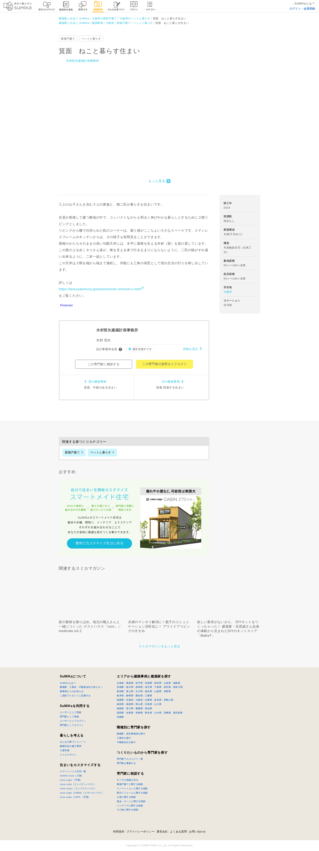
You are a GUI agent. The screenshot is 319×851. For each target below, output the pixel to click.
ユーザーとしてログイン (73, 721)
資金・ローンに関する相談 (131, 801)
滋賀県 (120, 700)
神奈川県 (178, 687)
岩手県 (139, 683)
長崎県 (139, 712)
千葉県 (157, 687)
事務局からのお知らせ (72, 691)
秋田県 (157, 683)
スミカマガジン (68, 754)
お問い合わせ (197, 831)
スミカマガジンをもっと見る (159, 646)
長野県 (167, 691)
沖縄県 (120, 717)
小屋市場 (64, 750)
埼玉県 (148, 687)
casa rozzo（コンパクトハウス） (78, 788)
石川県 (139, 691)
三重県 (148, 695)
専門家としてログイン (72, 725)
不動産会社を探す (126, 742)
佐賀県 (129, 712)
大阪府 (228, 291)
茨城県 (120, 687)
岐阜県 (120, 695)
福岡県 (120, 712)
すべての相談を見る (127, 780)
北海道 (120, 683)
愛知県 (139, 695)
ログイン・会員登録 (302, 8)
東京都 (167, 687)
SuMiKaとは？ (68, 683)
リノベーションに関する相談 (132, 788)
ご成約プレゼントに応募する (75, 695)
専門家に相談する (130, 773)
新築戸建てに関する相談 (130, 784)
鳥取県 (120, 704)
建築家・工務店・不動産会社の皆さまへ (81, 687)
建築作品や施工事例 (70, 746)
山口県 (157, 704)
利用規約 (118, 831)
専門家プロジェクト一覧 (130, 759)
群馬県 (139, 687)
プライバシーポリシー (140, 831)
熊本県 (148, 712)
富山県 (129, 691)
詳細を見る (190, 349)
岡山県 (139, 704)
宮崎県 (167, 712)
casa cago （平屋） (71, 780)
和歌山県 (168, 700)
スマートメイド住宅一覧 (73, 771)
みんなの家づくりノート (73, 742)
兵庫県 (148, 700)
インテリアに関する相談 (130, 805)
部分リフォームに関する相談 (132, 793)
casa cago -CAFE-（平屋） (75, 797)
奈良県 (157, 700)
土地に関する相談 (126, 797)
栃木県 (129, 687)
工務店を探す (124, 738)
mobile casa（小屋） (72, 775)
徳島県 (120, 708)
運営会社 (162, 831)
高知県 (148, 708)
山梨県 (157, 691)
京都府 (129, 700)
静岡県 (129, 695)
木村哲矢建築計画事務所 (82, 60)
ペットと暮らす (91, 38)
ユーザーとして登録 (70, 712)
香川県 (129, 708)
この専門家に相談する (104, 364)
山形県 (167, 683)
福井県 (148, 691)
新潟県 (120, 691)
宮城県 (148, 683)
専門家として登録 (69, 716)
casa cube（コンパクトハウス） (78, 784)
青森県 (129, 683)
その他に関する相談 (127, 809)
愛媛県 (139, 708)
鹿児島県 (178, 712)
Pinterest (66, 305)
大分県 (157, 712)
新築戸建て (68, 38)
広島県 (148, 704)
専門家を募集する (126, 763)
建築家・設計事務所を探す (131, 733)
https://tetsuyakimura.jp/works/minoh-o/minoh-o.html (100, 289)
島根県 (129, 704)
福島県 (176, 683)
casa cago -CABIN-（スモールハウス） (82, 793)
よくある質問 (178, 831)
